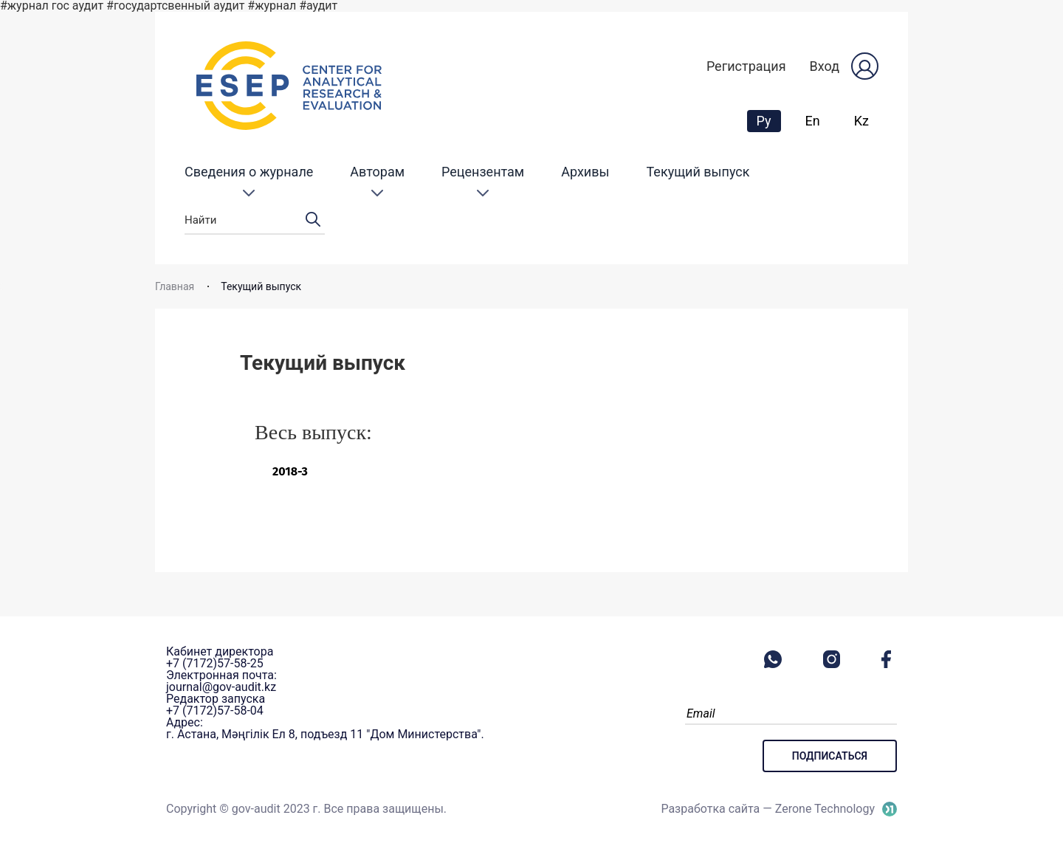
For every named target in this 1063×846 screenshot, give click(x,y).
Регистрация (746, 66)
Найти (255, 220)
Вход (824, 66)
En (812, 120)
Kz (861, 120)
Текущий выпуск (698, 171)
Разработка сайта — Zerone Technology (768, 809)
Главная (174, 286)
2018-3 (290, 471)
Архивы (585, 171)
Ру (768, 120)
